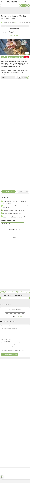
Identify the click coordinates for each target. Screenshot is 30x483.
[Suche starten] (2, 5)
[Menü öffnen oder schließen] (1, 2)
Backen (3, 37)
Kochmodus (8, 141)
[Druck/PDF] (3, 229)
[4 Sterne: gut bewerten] (19, 251)
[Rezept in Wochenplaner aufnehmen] (23, 229)
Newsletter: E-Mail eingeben (12, 477)
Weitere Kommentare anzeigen (15, 368)
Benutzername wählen (6, 277)
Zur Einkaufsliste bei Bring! (9, 92)
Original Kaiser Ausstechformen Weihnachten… (12, 172)
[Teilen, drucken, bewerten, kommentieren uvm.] (2, 476)
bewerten (22, 23)
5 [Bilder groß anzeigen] (27, 53)
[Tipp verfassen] (28, 5)
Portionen (24, 77)
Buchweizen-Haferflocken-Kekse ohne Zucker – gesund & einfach (18, 413)
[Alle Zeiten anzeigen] (27, 26)
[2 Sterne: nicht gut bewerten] (11, 251)
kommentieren (7, 22)
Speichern (11, 57)
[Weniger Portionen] (16, 77)
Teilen (21, 57)
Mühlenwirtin (5, 313)
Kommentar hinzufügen (15, 269)
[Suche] (25, 2)
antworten (25, 307)
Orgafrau (9, 298)
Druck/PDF (4, 57)
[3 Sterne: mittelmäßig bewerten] (15, 251)
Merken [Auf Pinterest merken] (26, 57)
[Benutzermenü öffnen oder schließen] (28, 2)
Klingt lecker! (15, 204)
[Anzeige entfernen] (1, 479)
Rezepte (7, 37)
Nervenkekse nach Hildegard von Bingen (19, 395)
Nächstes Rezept (22, 212)
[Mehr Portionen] (27, 77)
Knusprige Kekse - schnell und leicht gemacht (5, 129)
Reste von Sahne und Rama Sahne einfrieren (17, 422)
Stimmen (19, 254)
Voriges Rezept (7, 212)
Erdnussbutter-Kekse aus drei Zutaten (15, 129)
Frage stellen (24, 5)
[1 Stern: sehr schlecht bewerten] (7, 251)
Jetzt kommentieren (15, 207)
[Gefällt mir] (18, 308)
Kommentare (15, 235)
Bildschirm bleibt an (24, 141)
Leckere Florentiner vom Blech (16, 403)
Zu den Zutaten (15, 35)
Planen (16, 57)
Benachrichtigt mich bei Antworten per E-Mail (13, 288)
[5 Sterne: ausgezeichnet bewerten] (23, 251)
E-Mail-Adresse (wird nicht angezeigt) (9, 281)
